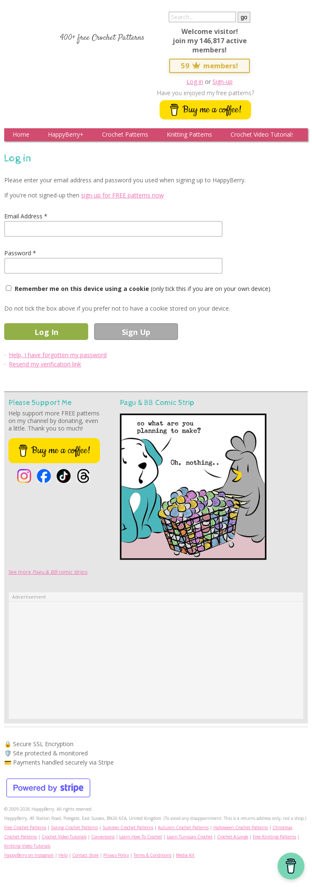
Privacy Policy (116, 855)
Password (17, 253)
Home (21, 134)
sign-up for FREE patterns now (122, 195)
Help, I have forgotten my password (58, 355)
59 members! (209, 65)
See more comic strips (47, 572)
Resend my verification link (45, 364)
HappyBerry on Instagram (29, 855)
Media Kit (185, 855)
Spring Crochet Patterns (74, 827)
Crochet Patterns (125, 134)
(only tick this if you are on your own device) (142, 289)
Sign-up (222, 82)
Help (63, 855)
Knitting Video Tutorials (27, 846)
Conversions (103, 837)
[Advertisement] (156, 660)
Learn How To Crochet (140, 837)
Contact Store (85, 855)
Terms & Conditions (152, 855)
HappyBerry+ (66, 134)
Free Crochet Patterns (25, 827)
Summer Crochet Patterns (127, 827)
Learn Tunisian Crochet (189, 837)
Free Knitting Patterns (274, 837)
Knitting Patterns (189, 134)
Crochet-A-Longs (232, 837)
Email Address (23, 216)
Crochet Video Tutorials (262, 134)
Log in (194, 82)
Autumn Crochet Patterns (183, 827)
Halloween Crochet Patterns (240, 827)
